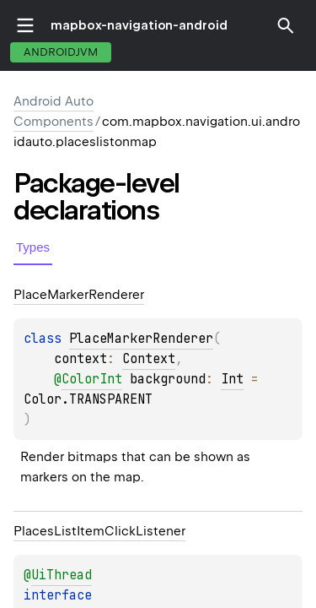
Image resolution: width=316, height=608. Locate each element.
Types (33, 247)
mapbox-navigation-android (139, 25)
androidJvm (61, 52)
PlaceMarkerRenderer (141, 338)
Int (232, 379)
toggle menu (25, 25)
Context (148, 358)
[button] (286, 25)
